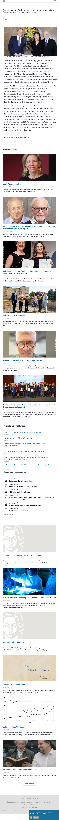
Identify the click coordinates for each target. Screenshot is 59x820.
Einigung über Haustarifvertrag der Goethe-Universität (23, 561)
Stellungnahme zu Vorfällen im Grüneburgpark (19, 444)
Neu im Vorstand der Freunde (13, 190)
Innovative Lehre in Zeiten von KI (15, 321)
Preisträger (22, 143)
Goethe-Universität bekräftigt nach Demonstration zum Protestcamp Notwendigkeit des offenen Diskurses (26, 464)
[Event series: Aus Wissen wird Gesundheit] (17, 514)
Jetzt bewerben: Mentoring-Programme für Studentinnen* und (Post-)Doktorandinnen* (24, 450)
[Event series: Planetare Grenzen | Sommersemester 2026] (17, 508)
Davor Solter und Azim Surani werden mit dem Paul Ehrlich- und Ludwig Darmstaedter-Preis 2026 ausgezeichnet (29, 233)
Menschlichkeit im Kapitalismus (14, 648)
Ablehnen (36, 817)
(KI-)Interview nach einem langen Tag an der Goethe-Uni (24, 775)
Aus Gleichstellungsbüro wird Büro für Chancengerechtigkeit (24, 457)
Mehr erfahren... (49, 814)
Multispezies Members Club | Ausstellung (24, 492)
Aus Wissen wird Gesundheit (19, 516)
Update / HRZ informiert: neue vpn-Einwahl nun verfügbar (23, 438)
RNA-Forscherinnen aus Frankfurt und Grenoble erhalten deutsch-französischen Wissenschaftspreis (27, 278)
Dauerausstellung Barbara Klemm (21, 487)
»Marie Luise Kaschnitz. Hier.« (14, 690)
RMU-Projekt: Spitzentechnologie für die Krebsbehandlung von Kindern (29, 603)
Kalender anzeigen (9, 520)
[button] (29, 789)
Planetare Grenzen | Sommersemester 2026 (25, 511)
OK (31, 817)
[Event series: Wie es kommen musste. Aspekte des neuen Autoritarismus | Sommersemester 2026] (17, 501)
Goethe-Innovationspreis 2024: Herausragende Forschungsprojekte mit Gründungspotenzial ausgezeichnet (29, 411)
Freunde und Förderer (12, 143)
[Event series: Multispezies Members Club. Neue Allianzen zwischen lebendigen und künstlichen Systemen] (17, 490)
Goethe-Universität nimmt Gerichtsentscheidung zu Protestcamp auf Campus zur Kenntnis (26, 471)
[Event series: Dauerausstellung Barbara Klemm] (16, 484)
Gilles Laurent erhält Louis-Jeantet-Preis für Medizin (22, 366)
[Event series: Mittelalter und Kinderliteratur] (17, 495)
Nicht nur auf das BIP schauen (14, 733)
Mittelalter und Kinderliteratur (20, 498)
